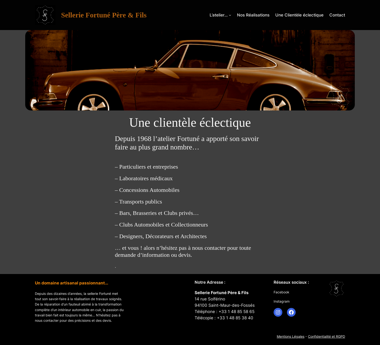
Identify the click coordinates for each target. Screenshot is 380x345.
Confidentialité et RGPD (326, 336)
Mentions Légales (290, 336)
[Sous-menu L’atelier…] (230, 15)
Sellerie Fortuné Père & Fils (104, 15)
